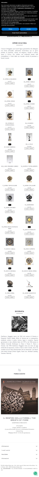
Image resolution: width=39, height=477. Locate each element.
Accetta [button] (29, 29)
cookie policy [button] (13, 9)
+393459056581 (7, 468)
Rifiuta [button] (10, 29)
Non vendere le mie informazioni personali (14, 17)
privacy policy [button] (15, 22)
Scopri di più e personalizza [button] (19, 32)
